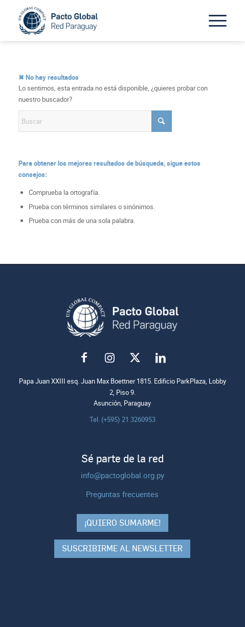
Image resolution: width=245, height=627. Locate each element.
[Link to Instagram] (109, 358)
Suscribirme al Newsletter (122, 548)
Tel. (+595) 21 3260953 (122, 419)
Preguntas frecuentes (122, 494)
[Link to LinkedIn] (160, 358)
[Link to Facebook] (84, 358)
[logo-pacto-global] (101, 20)
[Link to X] (135, 358)
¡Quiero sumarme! (122, 523)
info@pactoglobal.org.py (122, 475)
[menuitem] (212, 20)
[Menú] (212, 20)
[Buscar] (95, 121)
